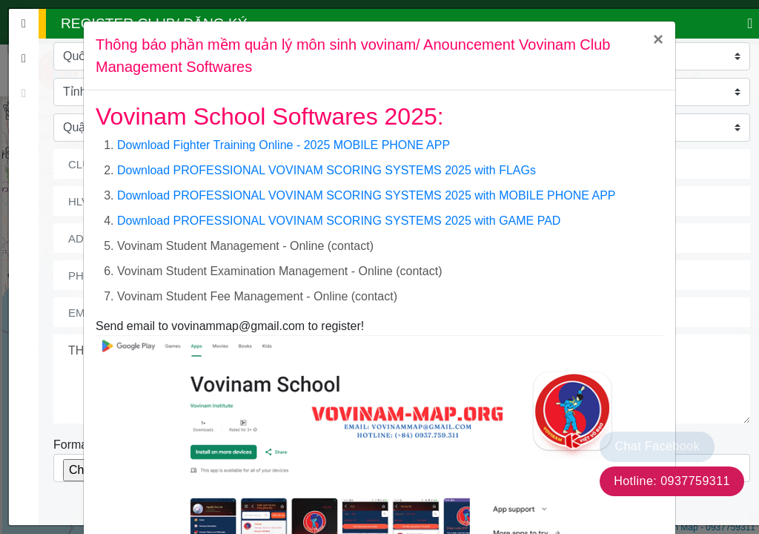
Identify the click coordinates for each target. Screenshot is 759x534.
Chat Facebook (657, 446)
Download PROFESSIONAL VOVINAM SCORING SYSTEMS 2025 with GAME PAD (338, 220)
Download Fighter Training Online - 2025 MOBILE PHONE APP (283, 145)
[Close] (658, 40)
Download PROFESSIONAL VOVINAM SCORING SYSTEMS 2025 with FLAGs (326, 170)
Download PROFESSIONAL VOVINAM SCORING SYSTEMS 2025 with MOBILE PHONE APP (366, 195)
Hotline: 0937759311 (672, 481)
